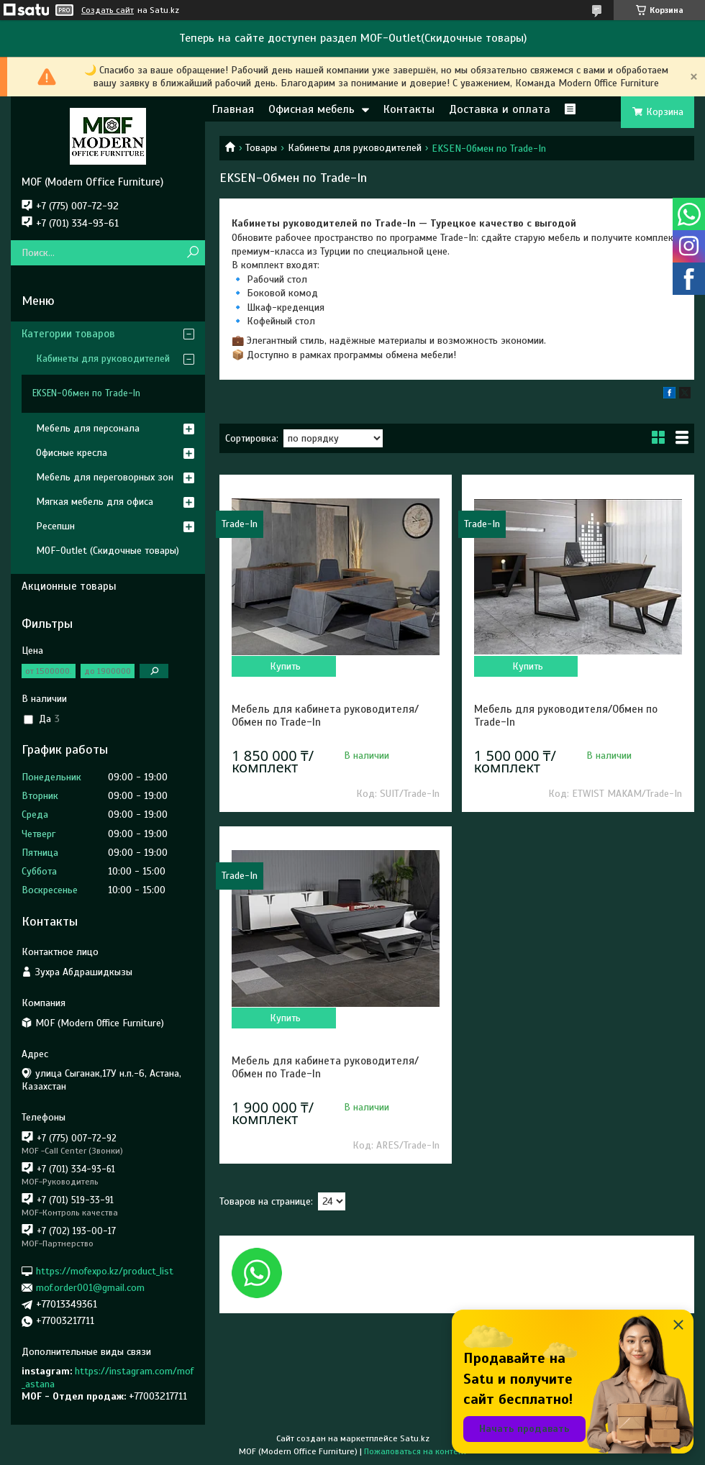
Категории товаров (68, 333)
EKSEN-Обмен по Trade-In (86, 393)
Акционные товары (69, 586)
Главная (233, 109)
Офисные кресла (71, 453)
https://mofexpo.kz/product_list (104, 1270)
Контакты (409, 109)
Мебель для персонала (88, 428)
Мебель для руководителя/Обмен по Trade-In (566, 716)
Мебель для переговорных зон (104, 477)
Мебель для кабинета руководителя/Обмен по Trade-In (325, 716)
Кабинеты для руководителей (355, 148)
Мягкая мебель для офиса (94, 502)
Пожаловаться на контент (415, 1451)
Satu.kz (414, 1438)
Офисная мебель (311, 109)
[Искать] (192, 252)
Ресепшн (55, 526)
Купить (285, 666)
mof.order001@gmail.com (90, 1288)
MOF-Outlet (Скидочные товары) (107, 550)
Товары (261, 148)
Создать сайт (107, 10)
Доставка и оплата (499, 109)
